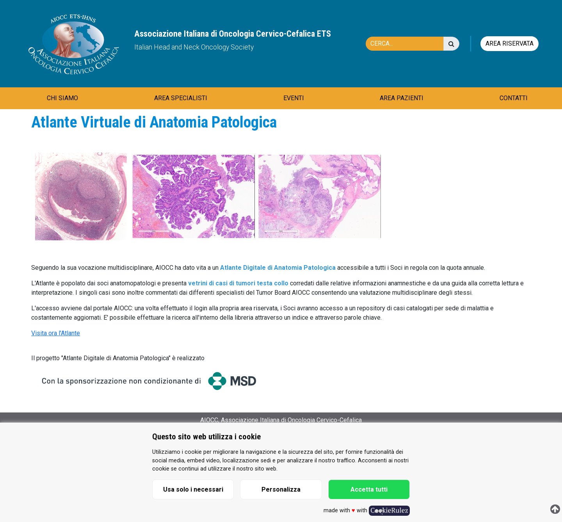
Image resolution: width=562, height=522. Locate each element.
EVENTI (293, 98)
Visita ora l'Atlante (55, 333)
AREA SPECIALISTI (180, 98)
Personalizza (281, 489)
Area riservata (510, 43)
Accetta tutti (369, 489)
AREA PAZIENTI (401, 98)
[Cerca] (409, 44)
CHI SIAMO (62, 98)
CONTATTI (514, 98)
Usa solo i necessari (193, 489)
